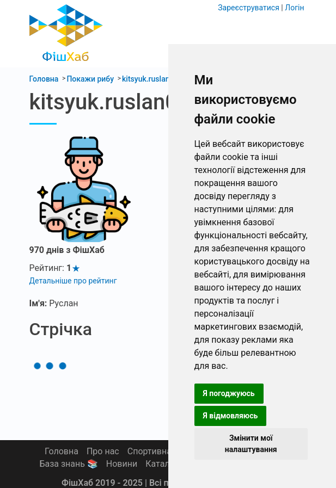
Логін (294, 7)
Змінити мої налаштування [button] (251, 444)
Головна (61, 451)
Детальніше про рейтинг (73, 280)
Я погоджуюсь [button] (229, 393)
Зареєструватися (248, 7)
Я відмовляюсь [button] (230, 415)
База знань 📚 (68, 464)
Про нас (103, 451)
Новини (121, 464)
